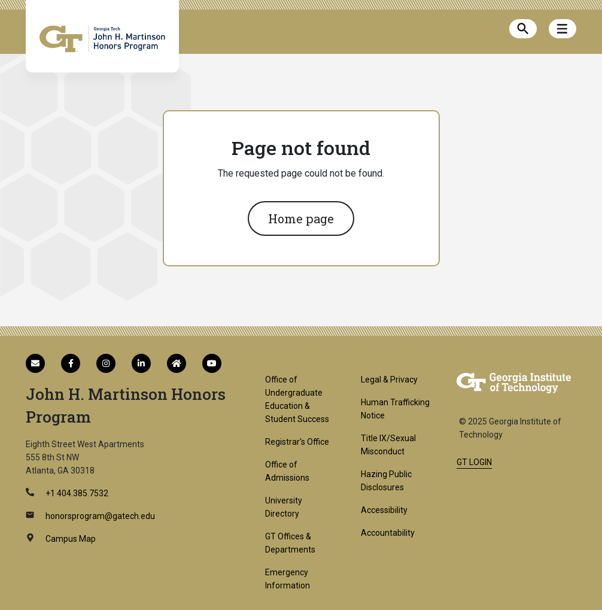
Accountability (388, 533)
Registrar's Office (297, 442)
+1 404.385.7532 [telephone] (76, 493)
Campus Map (70, 539)
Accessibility (384, 510)
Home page (301, 218)
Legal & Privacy (389, 379)
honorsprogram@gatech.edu (99, 516)
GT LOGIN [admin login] (474, 462)
